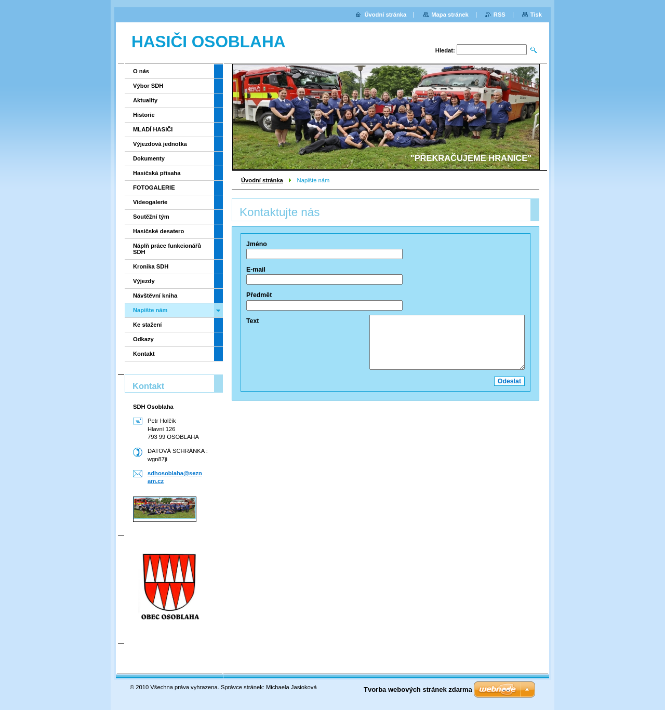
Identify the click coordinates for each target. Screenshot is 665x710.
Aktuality (145, 100)
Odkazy (143, 339)
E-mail (255, 269)
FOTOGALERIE (154, 187)
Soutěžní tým (151, 216)
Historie (144, 115)
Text (252, 321)
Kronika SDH (150, 266)
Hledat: (445, 50)
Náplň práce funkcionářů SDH (167, 249)
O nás (141, 71)
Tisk (536, 14)
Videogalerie (150, 202)
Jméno (256, 244)
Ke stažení (147, 324)
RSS (500, 14)
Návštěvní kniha (155, 295)
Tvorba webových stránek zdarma (418, 689)
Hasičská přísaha (156, 173)
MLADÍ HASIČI (152, 129)
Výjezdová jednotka (160, 144)
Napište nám (150, 310)
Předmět (259, 295)
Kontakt (144, 354)
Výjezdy (144, 281)
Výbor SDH (148, 86)
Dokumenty (149, 158)
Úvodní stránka (262, 180)
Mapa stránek (450, 14)
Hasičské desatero (158, 231)
